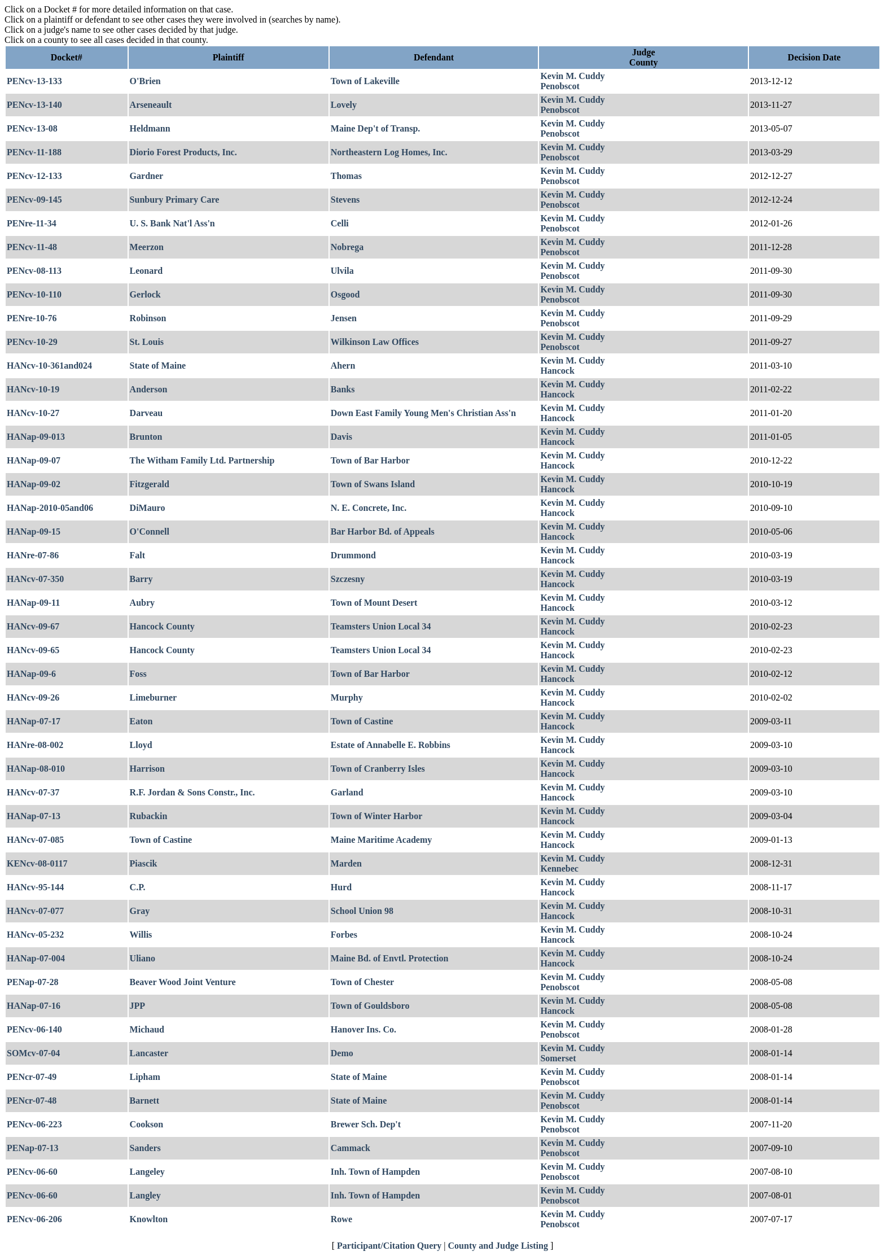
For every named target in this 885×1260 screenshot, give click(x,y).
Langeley (147, 1171)
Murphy (347, 697)
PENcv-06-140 (34, 1029)
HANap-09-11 (33, 602)
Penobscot (559, 86)
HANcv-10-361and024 (49, 365)
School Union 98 (362, 911)
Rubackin (149, 816)
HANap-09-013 (36, 436)
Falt (138, 555)
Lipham (145, 1077)
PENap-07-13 (33, 1148)
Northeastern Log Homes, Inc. (389, 152)
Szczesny (348, 579)
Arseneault (151, 105)
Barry (141, 579)
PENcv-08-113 (34, 270)
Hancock (557, 370)
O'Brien (145, 81)
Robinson (148, 318)
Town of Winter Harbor (377, 816)
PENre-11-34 (31, 223)
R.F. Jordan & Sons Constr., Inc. (192, 792)
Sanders (145, 1148)
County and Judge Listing (498, 1245)
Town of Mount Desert (374, 602)
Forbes (344, 934)
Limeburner (153, 697)
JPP (138, 1005)
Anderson (149, 389)
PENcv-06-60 (32, 1171)
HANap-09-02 (33, 484)
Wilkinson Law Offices (375, 342)
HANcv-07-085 (35, 840)
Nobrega (347, 247)
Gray (140, 911)
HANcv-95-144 (35, 887)
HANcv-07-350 (35, 579)
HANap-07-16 (33, 1005)
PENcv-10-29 (32, 342)
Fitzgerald (149, 484)
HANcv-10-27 (33, 413)
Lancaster (149, 1053)
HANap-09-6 (31, 674)
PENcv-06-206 (34, 1219)
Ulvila (342, 270)
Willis (141, 934)
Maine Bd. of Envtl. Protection (390, 958)
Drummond (353, 555)
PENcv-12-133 (34, 176)
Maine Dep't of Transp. (375, 128)
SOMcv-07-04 (33, 1053)
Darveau (146, 413)
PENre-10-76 (32, 318)
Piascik (143, 863)
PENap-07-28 (33, 982)
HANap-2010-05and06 (50, 508)
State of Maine (158, 365)
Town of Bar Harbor (370, 460)
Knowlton (149, 1219)
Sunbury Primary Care (175, 199)
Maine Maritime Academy (381, 840)
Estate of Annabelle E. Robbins (390, 745)
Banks (343, 389)
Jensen (344, 318)
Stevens (345, 199)
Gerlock (145, 294)
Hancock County (162, 626)
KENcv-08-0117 (37, 863)
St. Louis (147, 342)
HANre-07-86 (33, 555)
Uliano (142, 958)
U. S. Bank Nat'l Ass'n (172, 223)
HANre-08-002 (35, 745)
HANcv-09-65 (33, 650)
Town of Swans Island (373, 484)
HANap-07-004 (36, 958)
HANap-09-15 (33, 531)
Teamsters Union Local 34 (381, 626)
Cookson (147, 1124)
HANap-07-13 (33, 816)
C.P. (138, 887)
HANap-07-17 (33, 721)
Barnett (144, 1100)
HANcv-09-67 (33, 626)
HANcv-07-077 (35, 911)
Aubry (142, 602)
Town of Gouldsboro (370, 1005)
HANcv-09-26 (33, 697)
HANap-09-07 (33, 460)
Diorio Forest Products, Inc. (183, 152)
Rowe (341, 1219)
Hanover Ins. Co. (363, 1029)
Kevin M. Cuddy (572, 76)
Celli (340, 223)
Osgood (345, 294)
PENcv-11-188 (34, 152)
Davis (341, 436)
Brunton (146, 436)
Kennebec (559, 868)
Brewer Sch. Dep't (366, 1124)
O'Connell (149, 531)
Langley (145, 1195)
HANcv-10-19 (33, 389)
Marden (346, 863)
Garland (347, 792)
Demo (342, 1053)
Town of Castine (362, 721)
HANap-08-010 (36, 768)
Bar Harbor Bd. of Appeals (383, 531)
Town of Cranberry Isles (378, 768)
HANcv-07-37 (33, 792)
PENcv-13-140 (34, 105)
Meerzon (147, 247)
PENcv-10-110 (34, 294)
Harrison (147, 768)
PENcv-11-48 (32, 247)
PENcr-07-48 (31, 1100)
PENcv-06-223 (34, 1124)
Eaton (141, 721)
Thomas (346, 176)
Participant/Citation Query (389, 1245)
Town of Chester (362, 982)
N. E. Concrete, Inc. (368, 508)
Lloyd (141, 745)
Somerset (558, 1058)
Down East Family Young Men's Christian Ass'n (423, 413)
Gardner (147, 176)
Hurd (341, 887)
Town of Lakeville (365, 81)
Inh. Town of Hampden (375, 1171)
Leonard (146, 270)
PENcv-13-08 (32, 128)
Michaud (147, 1029)
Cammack (350, 1148)
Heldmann (150, 128)
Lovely (344, 105)
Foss (138, 674)
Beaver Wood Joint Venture (183, 982)
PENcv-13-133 (34, 81)
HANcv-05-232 (35, 934)
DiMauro (147, 508)
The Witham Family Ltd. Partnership (202, 460)
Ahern (343, 365)
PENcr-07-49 (31, 1077)
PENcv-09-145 (34, 199)
